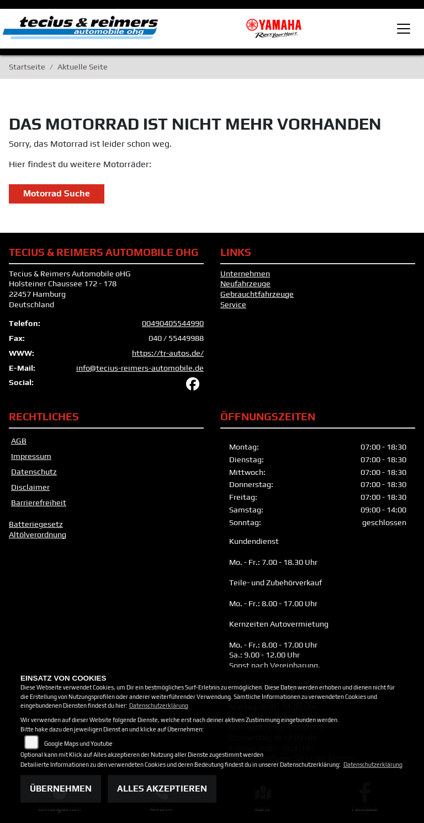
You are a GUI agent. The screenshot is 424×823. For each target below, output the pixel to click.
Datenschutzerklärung (158, 705)
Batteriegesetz (36, 524)
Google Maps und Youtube (78, 743)
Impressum (31, 456)
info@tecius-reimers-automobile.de (140, 368)
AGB (18, 440)
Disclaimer (30, 487)
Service (233, 304)
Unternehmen (245, 273)
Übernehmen (61, 788)
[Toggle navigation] (403, 28)
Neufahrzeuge (245, 283)
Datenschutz (34, 471)
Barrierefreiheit (38, 502)
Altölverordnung (37, 534)
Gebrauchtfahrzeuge (257, 294)
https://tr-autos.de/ (168, 353)
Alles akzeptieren (162, 788)
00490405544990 (173, 323)
